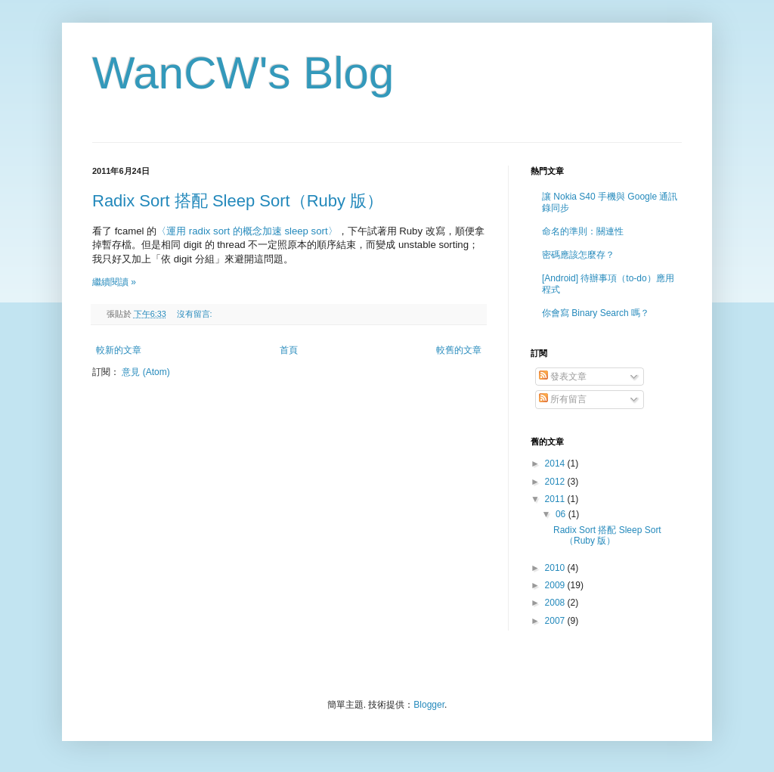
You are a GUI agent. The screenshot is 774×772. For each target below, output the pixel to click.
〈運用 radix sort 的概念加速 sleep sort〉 (246, 231)
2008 (556, 602)
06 (562, 514)
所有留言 (563, 399)
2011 (556, 499)
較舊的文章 (458, 350)
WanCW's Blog (243, 73)
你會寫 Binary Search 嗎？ (595, 313)
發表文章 (563, 376)
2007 (556, 620)
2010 (556, 568)
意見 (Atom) (145, 372)
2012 (556, 481)
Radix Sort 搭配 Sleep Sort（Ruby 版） (237, 200)
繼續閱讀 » (114, 282)
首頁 (289, 350)
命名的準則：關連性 (583, 231)
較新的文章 (118, 350)
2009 (556, 585)
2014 (556, 463)
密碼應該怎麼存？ (578, 255)
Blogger (428, 704)
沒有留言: (196, 313)
